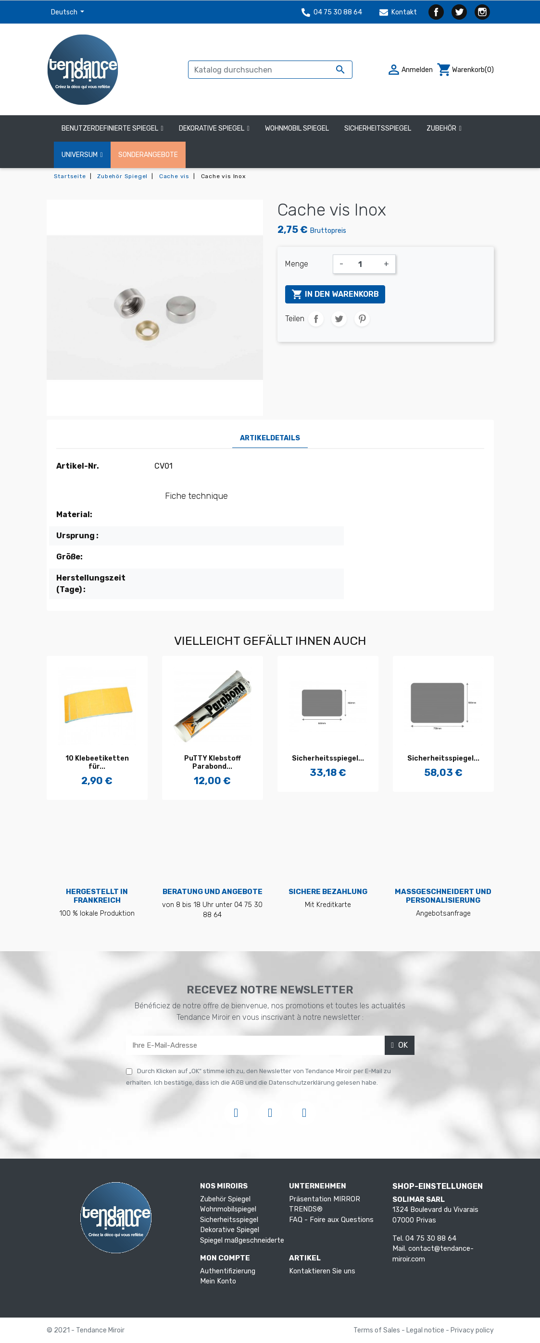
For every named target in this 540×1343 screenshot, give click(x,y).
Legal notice (426, 1330)
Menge (296, 263)
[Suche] (270, 69)
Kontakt (398, 12)
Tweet (339, 319)
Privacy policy (472, 1330)
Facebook (436, 12)
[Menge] (363, 264)
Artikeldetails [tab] (270, 438)
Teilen (316, 319)
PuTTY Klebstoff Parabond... (212, 762)
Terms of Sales (377, 1330)
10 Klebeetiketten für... (97, 762)
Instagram (482, 12)
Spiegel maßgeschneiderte (242, 1240)
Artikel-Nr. (77, 466)
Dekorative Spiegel (229, 1230)
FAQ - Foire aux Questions (331, 1220)
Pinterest (362, 319)
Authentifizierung (227, 1271)
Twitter (459, 12)
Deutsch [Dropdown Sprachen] (65, 12)
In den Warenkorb (335, 294)
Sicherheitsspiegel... (328, 758)
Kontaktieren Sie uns (322, 1271)
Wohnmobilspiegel (228, 1209)
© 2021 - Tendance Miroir (86, 1330)
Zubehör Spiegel (225, 1199)
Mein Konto (218, 1281)
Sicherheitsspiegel (229, 1220)
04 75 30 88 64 (331, 12)
